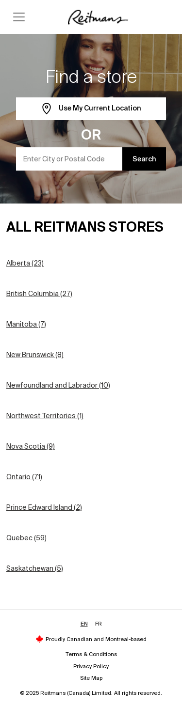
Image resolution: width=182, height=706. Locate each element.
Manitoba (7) (26, 324)
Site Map (91, 678)
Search (144, 159)
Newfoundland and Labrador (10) (58, 385)
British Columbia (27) (39, 294)
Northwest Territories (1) (44, 416)
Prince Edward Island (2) (44, 507)
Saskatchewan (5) (34, 568)
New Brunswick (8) (35, 355)
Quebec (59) (26, 538)
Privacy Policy (91, 666)
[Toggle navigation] (19, 17)
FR (98, 624)
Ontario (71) (24, 477)
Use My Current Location (91, 109)
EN (84, 624)
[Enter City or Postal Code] (69, 159)
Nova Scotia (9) (30, 446)
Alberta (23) (25, 263)
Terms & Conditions (91, 654)
